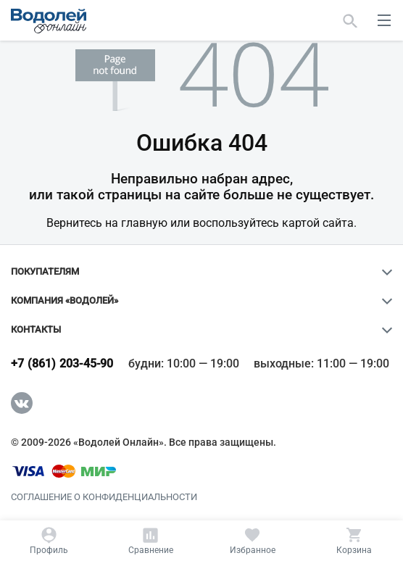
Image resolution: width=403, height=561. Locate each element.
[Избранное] (253, 540)
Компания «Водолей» (64, 301)
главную (144, 223)
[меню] (384, 20)
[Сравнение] (150, 540)
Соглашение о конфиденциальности (104, 497)
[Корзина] (354, 540)
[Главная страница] (48, 21)
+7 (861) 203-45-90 (62, 363)
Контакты (36, 330)
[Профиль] (49, 540)
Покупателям (45, 272)
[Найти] (350, 20)
